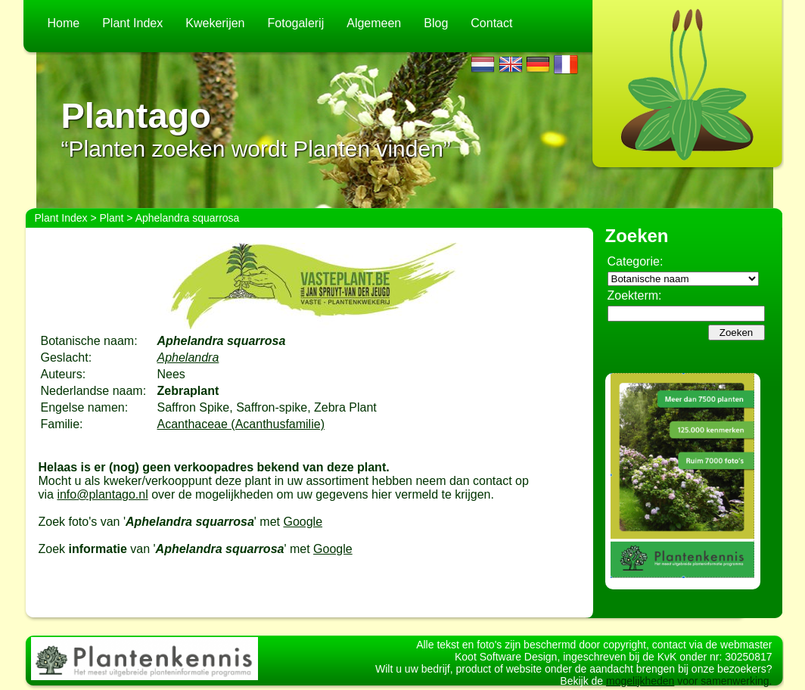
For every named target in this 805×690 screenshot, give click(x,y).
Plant (112, 218)
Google (302, 521)
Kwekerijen (214, 23)
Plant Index (132, 23)
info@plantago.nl (102, 494)
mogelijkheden (640, 681)
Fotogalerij (296, 23)
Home (64, 23)
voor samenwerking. (723, 681)
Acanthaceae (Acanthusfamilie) (241, 424)
